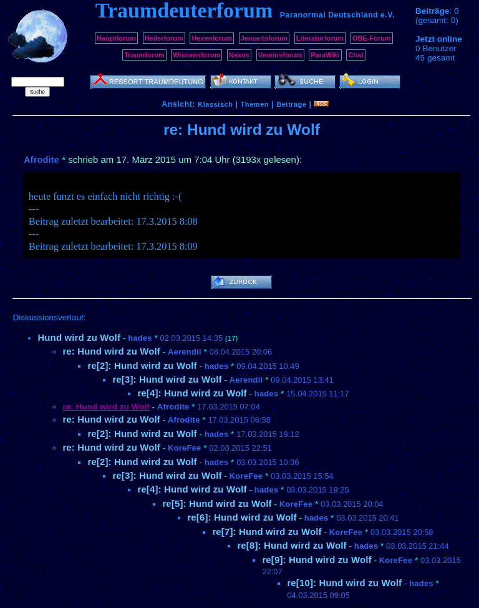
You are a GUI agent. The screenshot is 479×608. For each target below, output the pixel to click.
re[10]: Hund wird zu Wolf (344, 582)
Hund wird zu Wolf (78, 337)
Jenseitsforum (264, 38)
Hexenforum (211, 38)
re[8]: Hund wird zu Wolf (291, 545)
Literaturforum (320, 38)
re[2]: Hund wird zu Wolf (141, 365)
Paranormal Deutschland (329, 15)
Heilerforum (164, 38)
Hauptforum (116, 38)
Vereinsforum (280, 55)
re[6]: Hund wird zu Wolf (241, 517)
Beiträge (291, 104)
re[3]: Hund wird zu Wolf (166, 379)
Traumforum (144, 55)
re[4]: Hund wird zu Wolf (191, 393)
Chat (356, 55)
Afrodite (41, 160)
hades (140, 338)
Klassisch (215, 104)
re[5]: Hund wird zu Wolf (216, 503)
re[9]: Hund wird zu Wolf (316, 559)
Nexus (239, 55)
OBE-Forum (371, 38)
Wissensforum (196, 55)
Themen (255, 104)
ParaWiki (325, 55)
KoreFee (184, 448)
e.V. (387, 15)
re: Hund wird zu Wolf (111, 351)
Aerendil (184, 351)
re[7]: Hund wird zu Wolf (266, 531)
